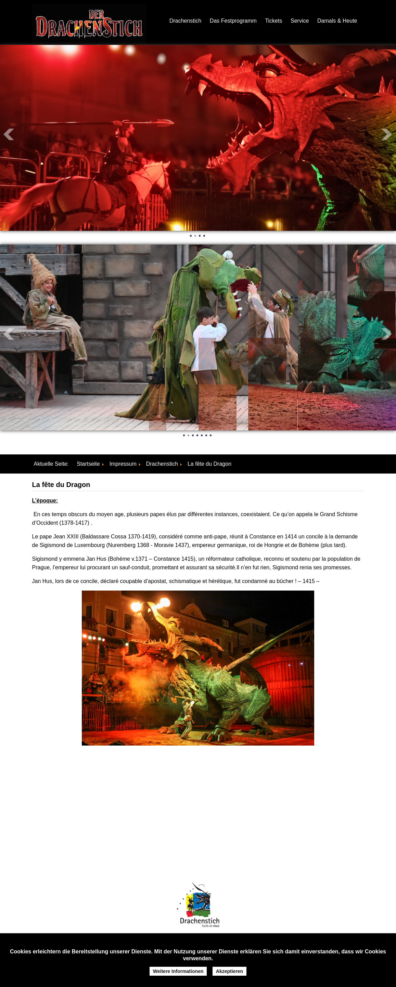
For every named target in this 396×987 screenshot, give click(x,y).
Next (387, 134)
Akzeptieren (229, 971)
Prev (8, 134)
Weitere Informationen (178, 971)
